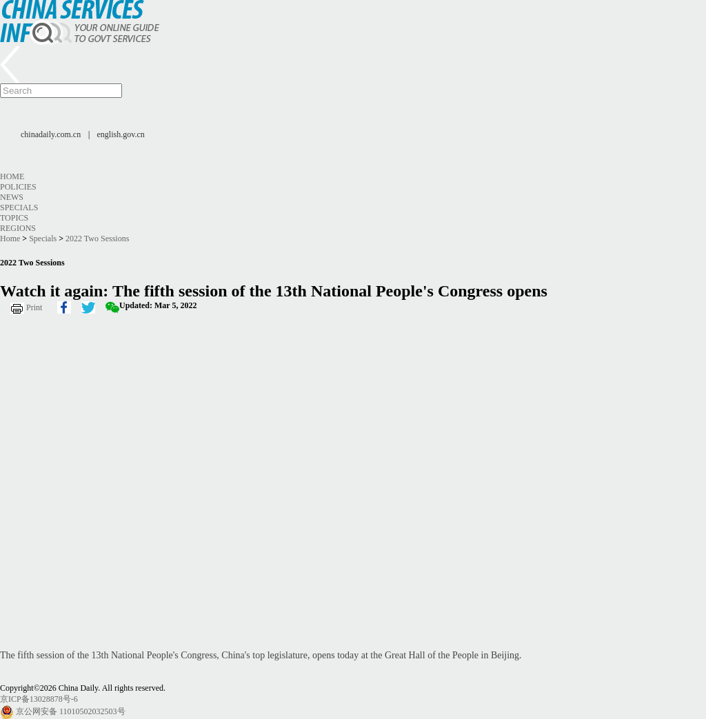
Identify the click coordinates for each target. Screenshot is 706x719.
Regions (18, 228)
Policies (18, 187)
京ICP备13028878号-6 (39, 699)
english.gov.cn (121, 134)
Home (12, 176)
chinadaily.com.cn (51, 134)
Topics (14, 218)
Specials (19, 207)
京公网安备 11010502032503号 (70, 711)
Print (34, 307)
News (11, 197)
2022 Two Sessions (97, 238)
